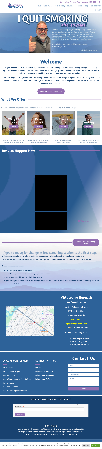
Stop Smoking (60, 6)
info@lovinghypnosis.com (76, 323)
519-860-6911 (76, 319)
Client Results (95, 6)
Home (39, 6)
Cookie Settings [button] (75, 445)
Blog (86, 6)
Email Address (19, 406)
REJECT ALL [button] (86, 445)
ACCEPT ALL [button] (95, 445)
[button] (49, 51)
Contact (98, 10)
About (80, 6)
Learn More (13, 126)
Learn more (38, 126)
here (71, 327)
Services (71, 6)
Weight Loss (48, 6)
